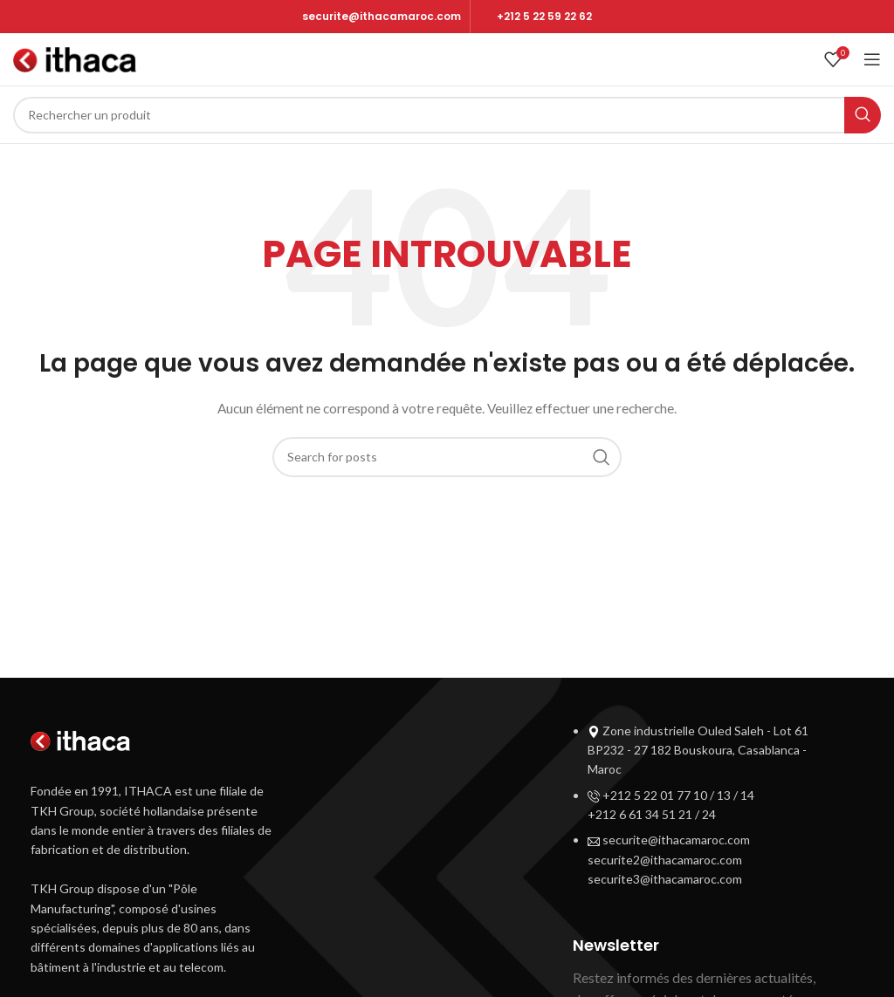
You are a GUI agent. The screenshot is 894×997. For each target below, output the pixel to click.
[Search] (447, 115)
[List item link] (706, 810)
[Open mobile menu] (872, 59)
